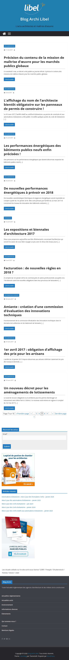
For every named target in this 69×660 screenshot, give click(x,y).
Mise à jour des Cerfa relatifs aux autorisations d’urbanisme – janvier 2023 (27, 511)
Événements (6, 614)
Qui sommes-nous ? (9, 621)
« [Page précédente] (31, 413)
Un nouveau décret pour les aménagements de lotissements (29, 390)
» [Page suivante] (52, 413)
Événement (8, 218)
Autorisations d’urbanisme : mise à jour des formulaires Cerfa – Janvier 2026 (28, 497)
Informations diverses (11, 295)
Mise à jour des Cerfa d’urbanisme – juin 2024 (17, 504)
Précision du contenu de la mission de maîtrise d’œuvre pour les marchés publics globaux (34, 61)
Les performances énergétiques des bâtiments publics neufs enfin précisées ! (32, 149)
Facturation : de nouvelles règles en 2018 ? (32, 270)
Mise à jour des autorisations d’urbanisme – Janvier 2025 (21, 500)
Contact (4, 626)
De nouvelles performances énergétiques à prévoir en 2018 (28, 190)
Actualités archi (7, 600)
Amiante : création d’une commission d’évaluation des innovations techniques (33, 311)
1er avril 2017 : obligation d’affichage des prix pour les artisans (33, 351)
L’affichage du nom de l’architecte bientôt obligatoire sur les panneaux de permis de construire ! (33, 104)
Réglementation (9, 46)
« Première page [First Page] (22, 413)
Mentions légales (8, 630)
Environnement (7, 605)
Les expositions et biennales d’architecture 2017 (26, 231)
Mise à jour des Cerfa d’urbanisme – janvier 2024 (18, 507)
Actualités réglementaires (11, 596)
